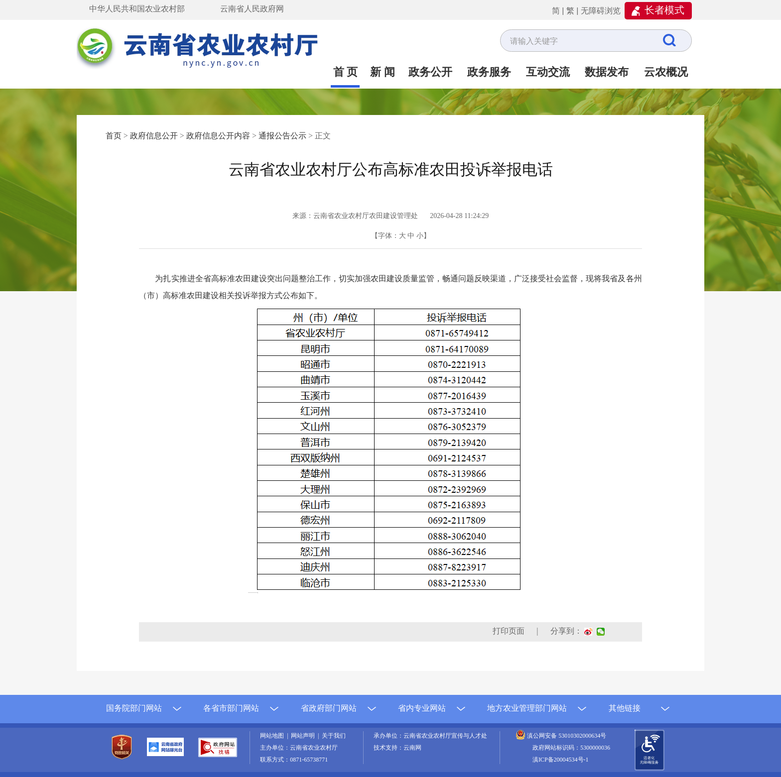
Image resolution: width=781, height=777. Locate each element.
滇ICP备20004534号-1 (560, 759)
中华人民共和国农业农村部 (137, 8)
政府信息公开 (154, 135)
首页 (114, 135)
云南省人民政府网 (252, 8)
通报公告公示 (282, 135)
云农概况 (666, 72)
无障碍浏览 (601, 10)
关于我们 (334, 735)
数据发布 (607, 72)
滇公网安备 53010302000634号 (566, 735)
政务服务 (489, 72)
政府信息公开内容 (218, 135)
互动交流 (548, 72)
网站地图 (273, 735)
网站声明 (304, 735)
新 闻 (382, 72)
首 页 (345, 72)
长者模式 (664, 9)
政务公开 (430, 72)
